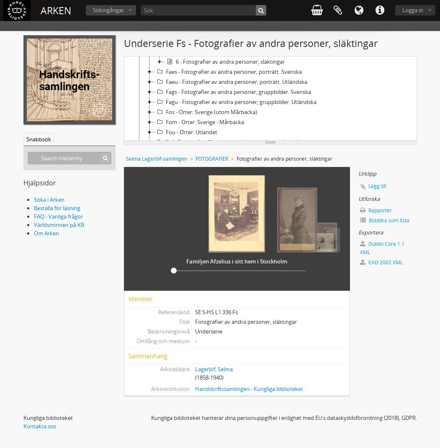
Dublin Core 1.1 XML (382, 248)
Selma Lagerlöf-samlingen (156, 158)
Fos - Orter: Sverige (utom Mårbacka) (206, 112)
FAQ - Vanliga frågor (58, 216)
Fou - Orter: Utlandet (186, 132)
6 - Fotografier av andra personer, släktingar (225, 62)
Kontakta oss (39, 426)
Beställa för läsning (57, 208)
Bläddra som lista (384, 220)
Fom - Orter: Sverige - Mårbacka (199, 122)
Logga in (412, 10)
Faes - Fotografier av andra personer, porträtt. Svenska (228, 72)
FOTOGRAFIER (212, 158)
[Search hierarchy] (69, 158)
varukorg (316, 10)
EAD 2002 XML (381, 262)
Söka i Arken (49, 199)
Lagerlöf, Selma (214, 369)
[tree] (270, 99)
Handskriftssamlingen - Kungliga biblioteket (249, 389)
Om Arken (46, 233)
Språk (358, 10)
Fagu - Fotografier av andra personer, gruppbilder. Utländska (235, 102)
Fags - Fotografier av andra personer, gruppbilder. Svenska (233, 92)
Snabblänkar (379, 10)
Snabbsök (38, 139)
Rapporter (376, 210)
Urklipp (337, 10)
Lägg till (377, 186)
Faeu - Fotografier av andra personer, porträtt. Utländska (231, 82)
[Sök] (203, 10)
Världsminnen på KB (59, 225)
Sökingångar (108, 10)
